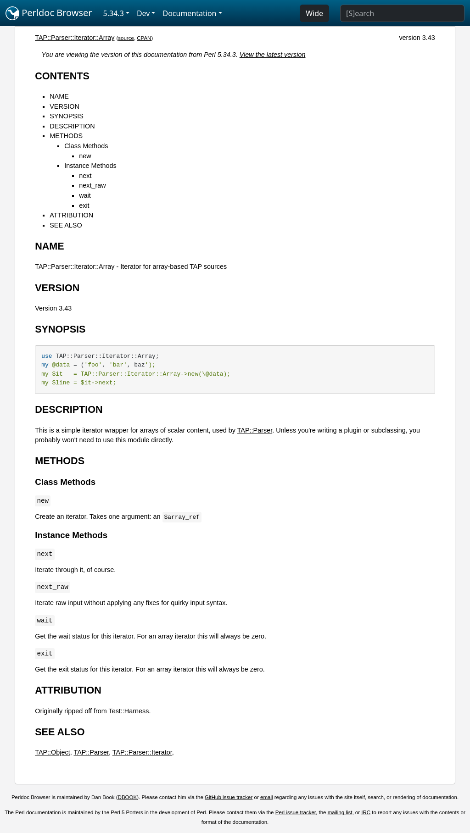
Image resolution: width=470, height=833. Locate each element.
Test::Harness (128, 711)
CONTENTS (62, 76)
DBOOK (127, 797)
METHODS (66, 135)
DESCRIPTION (72, 126)
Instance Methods (90, 165)
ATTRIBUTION (71, 215)
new (85, 156)
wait (85, 195)
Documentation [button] (189, 13)
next (85, 175)
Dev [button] (143, 13)
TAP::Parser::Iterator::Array (74, 37)
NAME (59, 96)
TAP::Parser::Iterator (142, 752)
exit (84, 205)
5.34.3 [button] (113, 13)
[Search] (402, 13)
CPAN (144, 38)
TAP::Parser (255, 430)
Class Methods (86, 146)
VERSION (64, 106)
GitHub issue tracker (228, 797)
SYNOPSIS (67, 116)
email (266, 797)
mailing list (340, 812)
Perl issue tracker (295, 812)
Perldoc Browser (49, 13)
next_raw (92, 185)
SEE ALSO (66, 225)
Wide (314, 13)
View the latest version (273, 54)
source (126, 38)
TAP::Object (52, 752)
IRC (365, 812)
